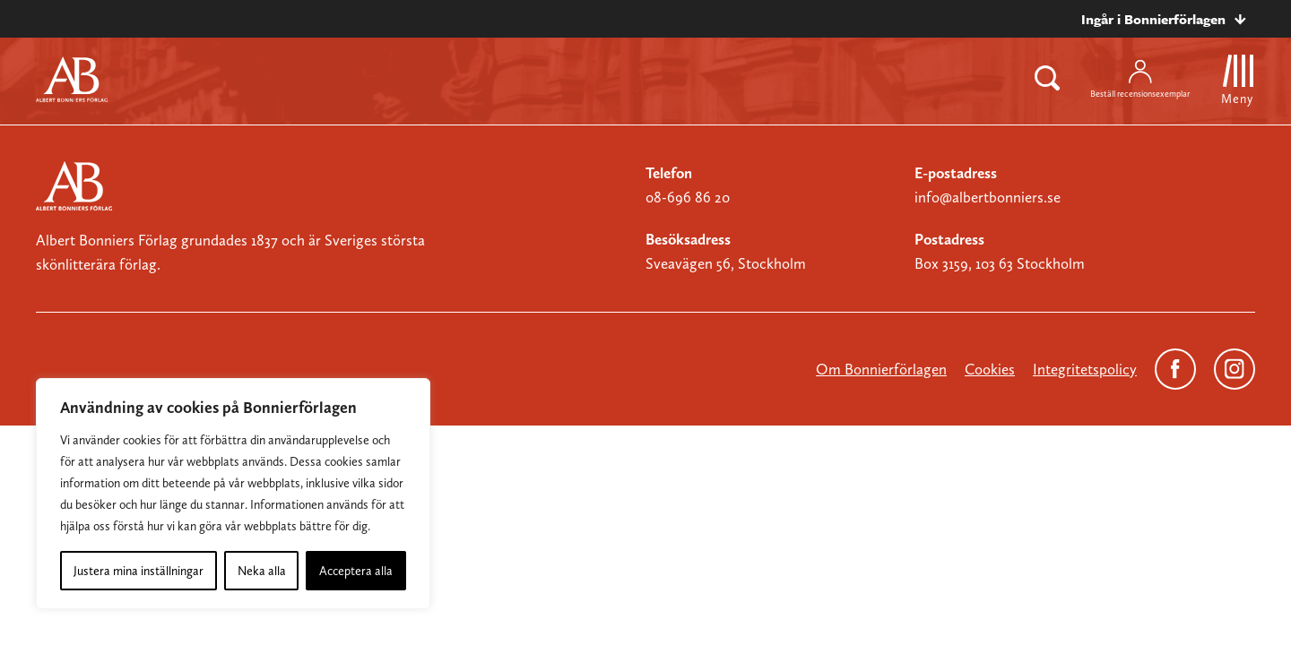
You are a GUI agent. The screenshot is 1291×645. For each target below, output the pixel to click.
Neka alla (262, 570)
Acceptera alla (356, 570)
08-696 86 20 (688, 197)
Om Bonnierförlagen (881, 369)
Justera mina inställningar (139, 570)
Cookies (990, 369)
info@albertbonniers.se (987, 197)
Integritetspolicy (1085, 369)
